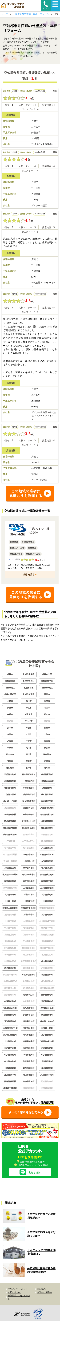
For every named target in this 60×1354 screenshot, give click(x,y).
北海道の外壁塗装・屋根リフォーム (31, 14)
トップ (4, 14)
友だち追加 (30, 1195)
